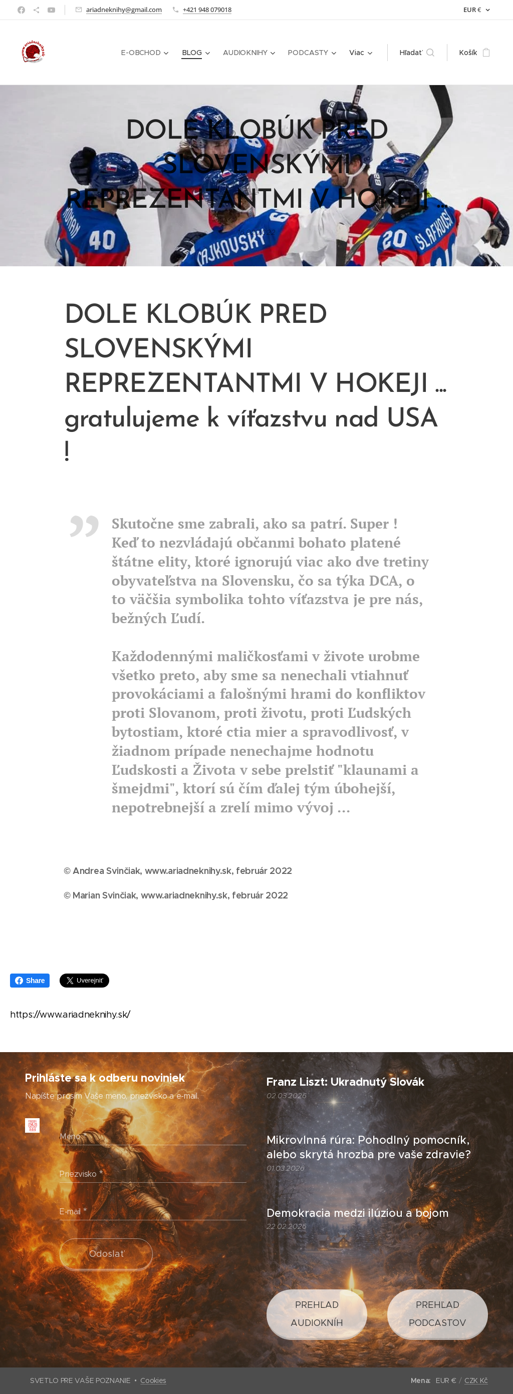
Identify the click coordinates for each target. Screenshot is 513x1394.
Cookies (153, 1380)
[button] (417, 52)
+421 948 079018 (207, 9)
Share (30, 981)
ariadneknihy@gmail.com (124, 9)
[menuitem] (148, 52)
